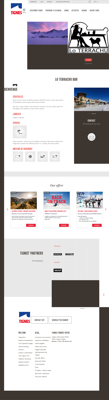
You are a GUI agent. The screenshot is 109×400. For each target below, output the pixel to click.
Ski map (49, 1)
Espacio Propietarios (25, 340)
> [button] (105, 210)
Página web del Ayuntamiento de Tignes (41, 352)
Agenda (84, 10)
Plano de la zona (41, 346)
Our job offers (40, 358)
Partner (21, 349)
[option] (91, 99)
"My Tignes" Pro (23, 356)
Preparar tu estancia (53, 10)
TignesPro (22, 337)
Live (42, 1)
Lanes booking (23, 346)
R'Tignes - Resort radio (43, 370)
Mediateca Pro (23, 365)
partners (40, 261)
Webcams (33, 1)
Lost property (40, 364)
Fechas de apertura (62, 1)
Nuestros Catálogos (42, 340)
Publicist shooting (24, 359)
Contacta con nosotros (43, 337)
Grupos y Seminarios (25, 353)
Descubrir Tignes (36, 10)
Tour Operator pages (25, 343)
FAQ (36, 367)
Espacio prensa (23, 362)
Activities (75, 10)
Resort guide (94, 10)
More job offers (40, 361)
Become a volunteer (42, 373)
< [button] (7, 210)
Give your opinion (41, 376)
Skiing (66, 10)
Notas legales (40, 343)
